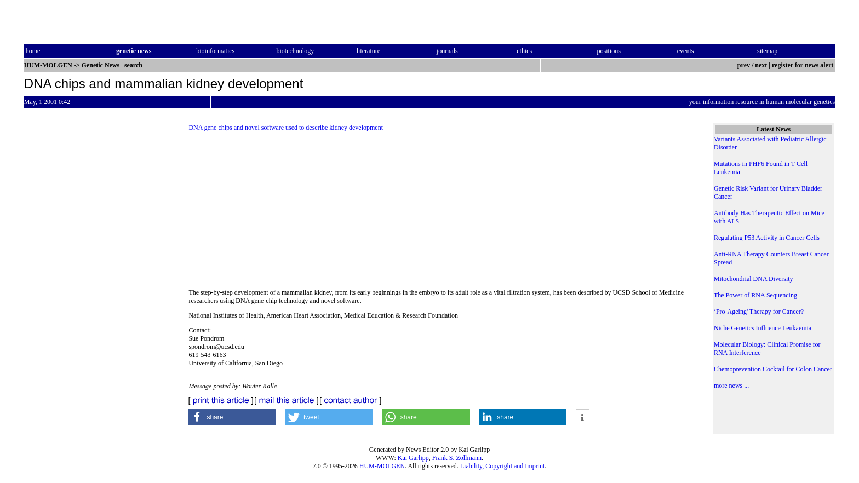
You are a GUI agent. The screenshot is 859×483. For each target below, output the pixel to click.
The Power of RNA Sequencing (755, 295)
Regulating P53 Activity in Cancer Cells (767, 238)
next (761, 65)
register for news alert (803, 65)
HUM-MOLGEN (382, 466)
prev (743, 65)
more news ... (731, 385)
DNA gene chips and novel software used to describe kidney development (285, 127)
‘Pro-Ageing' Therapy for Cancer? (759, 311)
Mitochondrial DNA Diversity (753, 279)
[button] (232, 417)
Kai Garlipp (413, 458)
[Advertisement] (441, 213)
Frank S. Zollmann (457, 458)
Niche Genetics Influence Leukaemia (762, 328)
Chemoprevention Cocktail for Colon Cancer (773, 369)
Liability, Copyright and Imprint (502, 466)
